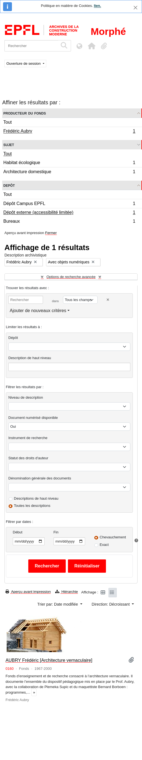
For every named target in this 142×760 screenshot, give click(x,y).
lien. (97, 6)
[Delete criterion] (107, 300)
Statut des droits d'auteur (28, 458)
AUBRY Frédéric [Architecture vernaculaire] (49, 660)
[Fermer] (135, 7)
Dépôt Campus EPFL (69, 204)
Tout (7, 122)
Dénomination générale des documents (39, 478)
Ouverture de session (24, 63)
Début (17, 532)
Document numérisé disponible (33, 418)
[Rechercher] (31, 45)
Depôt (9, 185)
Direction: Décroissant (111, 604)
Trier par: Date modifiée (58, 604)
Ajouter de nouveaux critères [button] (38, 310)
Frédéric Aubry (69, 132)
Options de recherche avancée (70, 277)
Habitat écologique (69, 163)
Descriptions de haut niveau (36, 498)
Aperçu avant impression (28, 592)
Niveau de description (25, 397)
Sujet (8, 144)
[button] (91, 45)
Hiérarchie (66, 592)
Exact (104, 545)
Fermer (51, 233)
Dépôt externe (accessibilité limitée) (69, 213)
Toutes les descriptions (32, 506)
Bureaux (69, 222)
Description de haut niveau (29, 358)
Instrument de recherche (27, 438)
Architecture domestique (69, 172)
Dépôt (13, 338)
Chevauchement (113, 537)
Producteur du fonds (24, 113)
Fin (56, 532)
